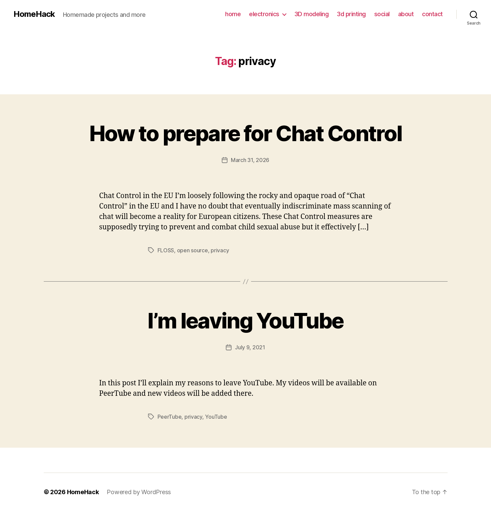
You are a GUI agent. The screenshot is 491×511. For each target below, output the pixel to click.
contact (432, 14)
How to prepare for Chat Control (245, 133)
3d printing (351, 14)
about (406, 14)
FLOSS (165, 250)
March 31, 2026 (250, 160)
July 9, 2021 (250, 347)
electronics (264, 14)
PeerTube (169, 416)
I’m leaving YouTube (245, 320)
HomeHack (34, 14)
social (382, 14)
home (233, 14)
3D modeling (311, 14)
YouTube (216, 416)
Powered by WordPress (139, 492)
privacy (220, 250)
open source (192, 250)
